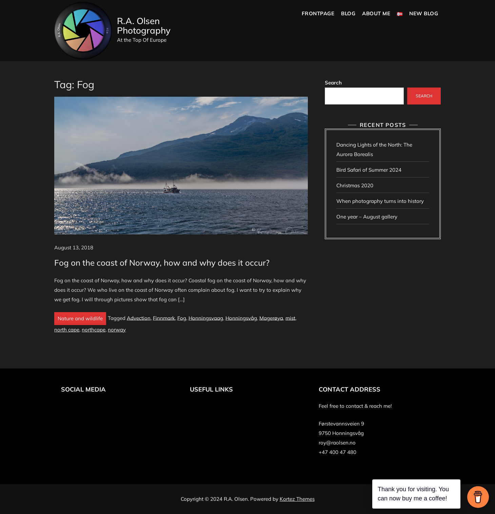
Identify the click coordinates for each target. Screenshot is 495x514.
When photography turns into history (380, 201)
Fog (181, 318)
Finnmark (164, 318)
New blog (423, 13)
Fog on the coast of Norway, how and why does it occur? (162, 263)
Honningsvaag (206, 318)
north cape (66, 329)
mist (290, 318)
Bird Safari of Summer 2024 (368, 170)
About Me (376, 13)
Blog (348, 13)
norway (117, 329)
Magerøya (271, 318)
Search (333, 82)
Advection (139, 318)
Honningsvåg (241, 318)
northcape (93, 329)
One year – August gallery (366, 216)
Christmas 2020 (354, 185)
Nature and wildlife (80, 318)
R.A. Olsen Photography (144, 25)
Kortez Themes (297, 499)
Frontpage (318, 13)
